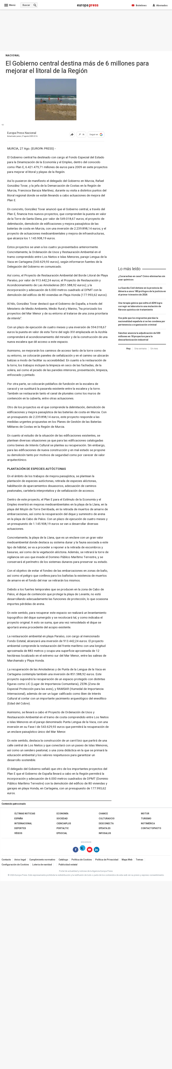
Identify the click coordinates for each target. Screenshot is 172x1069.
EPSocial (62, 833)
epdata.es (105, 828)
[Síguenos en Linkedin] (96, 850)
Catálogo (63, 859)
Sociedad (62, 818)
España (18, 818)
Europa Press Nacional (21, 133)
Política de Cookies (82, 859)
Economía (62, 813)
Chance (103, 813)
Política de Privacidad (106, 859)
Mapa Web (127, 859)
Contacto (6, 859)
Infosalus (105, 833)
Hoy (128, 348)
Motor (145, 813)
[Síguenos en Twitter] (82, 850)
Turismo (146, 818)
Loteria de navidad (42, 864)
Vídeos (18, 833)
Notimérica (148, 823)
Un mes (154, 348)
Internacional (23, 823)
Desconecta (106, 823)
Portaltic (63, 828)
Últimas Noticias (24, 813)
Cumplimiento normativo (42, 859)
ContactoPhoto (151, 828)
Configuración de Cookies (15, 864)
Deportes (20, 828)
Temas (139, 859)
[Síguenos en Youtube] (89, 850)
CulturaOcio (107, 818)
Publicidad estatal (68, 864)
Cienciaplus (64, 823)
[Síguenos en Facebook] (75, 850)
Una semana (140, 348)
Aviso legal (20, 859)
